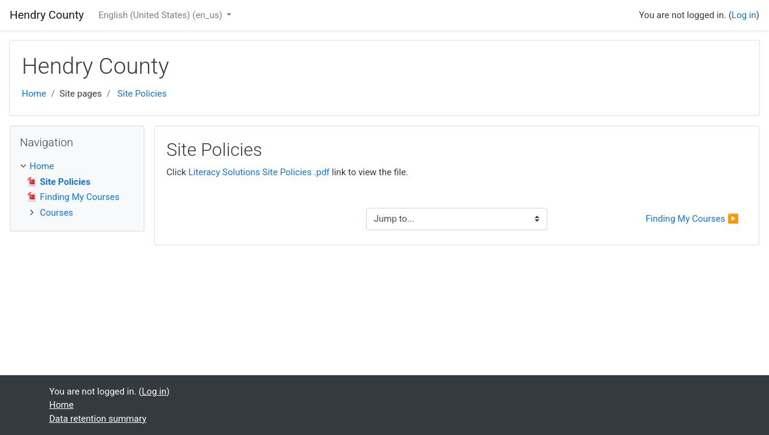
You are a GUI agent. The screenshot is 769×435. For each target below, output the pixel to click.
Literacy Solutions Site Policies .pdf (259, 172)
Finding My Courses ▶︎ (692, 218)
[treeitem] (77, 166)
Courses (56, 212)
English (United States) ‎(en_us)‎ (161, 15)
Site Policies (142, 93)
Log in (744, 15)
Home (34, 93)
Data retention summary (98, 418)
